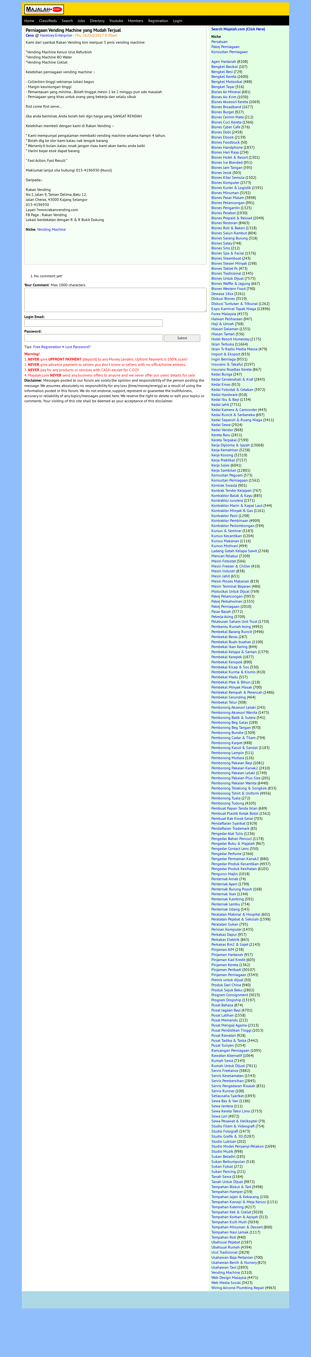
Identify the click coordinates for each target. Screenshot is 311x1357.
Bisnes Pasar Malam (227, 197)
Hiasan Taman (223, 333)
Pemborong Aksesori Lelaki (233, 707)
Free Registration (47, 346)
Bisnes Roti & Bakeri (228, 227)
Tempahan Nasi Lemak (230, 1232)
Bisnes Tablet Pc (224, 268)
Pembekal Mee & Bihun (231, 682)
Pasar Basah (221, 611)
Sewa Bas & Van (224, 1100)
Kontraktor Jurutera (227, 500)
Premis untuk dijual (227, 979)
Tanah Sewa (221, 1176)
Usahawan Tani (223, 1267)
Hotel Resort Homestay (230, 339)
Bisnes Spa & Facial (227, 253)
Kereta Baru (220, 434)
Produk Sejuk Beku (226, 989)
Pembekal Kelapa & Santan (234, 651)
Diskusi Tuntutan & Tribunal (234, 303)
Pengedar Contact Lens (230, 848)
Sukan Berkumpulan (228, 1161)
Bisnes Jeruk (221, 172)
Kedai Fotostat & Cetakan (232, 389)
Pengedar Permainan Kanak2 (235, 858)
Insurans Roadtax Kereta (231, 369)
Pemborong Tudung (227, 803)
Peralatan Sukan (224, 924)
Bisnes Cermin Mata (227, 117)
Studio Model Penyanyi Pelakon (237, 1146)
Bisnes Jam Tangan (226, 167)
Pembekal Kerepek (226, 656)
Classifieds (48, 20)
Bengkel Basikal (224, 66)
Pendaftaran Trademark (230, 828)
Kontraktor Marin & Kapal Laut (236, 505)
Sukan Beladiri (223, 1156)
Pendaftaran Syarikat (228, 823)
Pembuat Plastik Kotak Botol (235, 813)
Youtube (116, 20)
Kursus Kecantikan (226, 535)
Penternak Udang (225, 909)
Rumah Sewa (222, 1060)
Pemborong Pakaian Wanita (234, 783)
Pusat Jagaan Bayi (226, 1010)
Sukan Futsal (222, 1166)
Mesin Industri (223, 570)
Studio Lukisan (223, 1141)
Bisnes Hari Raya (225, 152)
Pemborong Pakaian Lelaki (233, 772)
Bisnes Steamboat (226, 258)
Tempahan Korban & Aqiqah (234, 1216)
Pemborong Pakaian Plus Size (235, 777)
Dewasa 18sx (222, 293)
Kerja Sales (220, 465)
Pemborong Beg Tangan (231, 727)
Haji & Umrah (222, 323)
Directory (97, 20)
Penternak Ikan (223, 893)
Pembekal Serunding (228, 697)
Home (29, 20)
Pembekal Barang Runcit (231, 631)
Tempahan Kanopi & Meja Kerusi (238, 1201)
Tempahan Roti (223, 1237)
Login (177, 20)
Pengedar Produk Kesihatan (234, 868)
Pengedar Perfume (226, 853)
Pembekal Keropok (226, 661)
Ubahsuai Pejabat (225, 1242)
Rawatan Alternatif (226, 1055)
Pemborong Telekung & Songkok (239, 788)
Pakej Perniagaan (225, 46)
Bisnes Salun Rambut (229, 232)
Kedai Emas (221, 384)
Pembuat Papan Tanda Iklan (234, 808)
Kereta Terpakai (224, 439)
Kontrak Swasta (224, 485)
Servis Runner (222, 1090)
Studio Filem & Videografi (233, 1126)
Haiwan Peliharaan (226, 318)
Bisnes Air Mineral (226, 91)
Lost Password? (78, 346)
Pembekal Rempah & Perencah (236, 692)
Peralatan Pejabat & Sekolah (235, 919)
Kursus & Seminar (226, 530)
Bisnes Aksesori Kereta (229, 101)
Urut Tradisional (224, 1252)
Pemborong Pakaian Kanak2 (234, 767)
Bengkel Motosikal (226, 81)
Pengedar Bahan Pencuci (231, 838)
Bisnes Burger (222, 111)
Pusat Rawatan (223, 1035)
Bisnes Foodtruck (225, 142)
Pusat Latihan (222, 1015)
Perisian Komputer (226, 929)
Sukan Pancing (223, 1171)
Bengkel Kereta (223, 76)
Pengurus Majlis (224, 873)
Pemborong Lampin (227, 752)
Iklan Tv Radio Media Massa (234, 348)
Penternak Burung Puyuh (231, 889)
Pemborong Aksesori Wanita (234, 712)
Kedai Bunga (221, 374)
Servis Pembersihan (227, 1080)
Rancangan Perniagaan (230, 1050)
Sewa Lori (219, 1116)
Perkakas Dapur (224, 934)
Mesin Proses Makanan (230, 581)
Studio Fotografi (224, 1131)
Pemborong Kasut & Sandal (234, 747)
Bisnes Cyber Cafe (225, 126)
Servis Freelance (224, 1070)
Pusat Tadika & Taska (228, 1040)
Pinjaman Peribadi (226, 969)
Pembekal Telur (224, 702)
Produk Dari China (226, 984)
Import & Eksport (225, 354)
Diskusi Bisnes (223, 298)
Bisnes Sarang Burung (229, 238)
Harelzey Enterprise (56, 35)
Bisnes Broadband (226, 106)
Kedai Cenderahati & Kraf (232, 379)
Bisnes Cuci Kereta (226, 122)
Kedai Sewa (221, 424)
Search (67, 20)
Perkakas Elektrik (225, 939)
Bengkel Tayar (222, 86)
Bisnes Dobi (221, 132)
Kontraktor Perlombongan (232, 525)
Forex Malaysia (223, 313)
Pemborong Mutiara (227, 757)
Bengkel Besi (222, 71)
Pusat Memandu (224, 1020)
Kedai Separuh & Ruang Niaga (236, 419)
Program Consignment (229, 994)
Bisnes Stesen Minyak (229, 263)
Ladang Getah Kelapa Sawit (234, 550)
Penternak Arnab (224, 878)
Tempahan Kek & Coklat (231, 1211)
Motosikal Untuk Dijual (230, 591)
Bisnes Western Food (228, 288)
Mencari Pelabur (224, 555)
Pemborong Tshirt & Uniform (235, 793)
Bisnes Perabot (223, 212)
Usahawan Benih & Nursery (234, 1262)
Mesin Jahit (220, 576)
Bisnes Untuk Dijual (227, 278)
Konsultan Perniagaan (229, 51)
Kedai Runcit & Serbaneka (233, 414)
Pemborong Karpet (226, 742)
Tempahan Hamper (227, 1191)
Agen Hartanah (223, 61)
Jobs (81, 20)
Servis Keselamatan (227, 1075)
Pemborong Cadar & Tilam (233, 737)
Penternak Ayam (224, 883)
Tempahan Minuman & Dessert (237, 1227)
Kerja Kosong (222, 454)
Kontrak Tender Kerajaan (231, 490)
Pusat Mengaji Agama (229, 1025)
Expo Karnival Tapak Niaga (233, 308)
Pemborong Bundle (227, 732)
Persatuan (219, 41)
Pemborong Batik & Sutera (233, 717)
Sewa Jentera (222, 1105)
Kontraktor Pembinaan (229, 520)
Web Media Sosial (226, 1282)
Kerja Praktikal (223, 460)
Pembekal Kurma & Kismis (233, 671)
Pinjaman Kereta (224, 964)
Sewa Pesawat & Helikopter (234, 1120)
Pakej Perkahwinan (226, 601)
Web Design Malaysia (228, 1277)
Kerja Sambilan (223, 470)
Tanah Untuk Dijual (227, 1181)
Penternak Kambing (227, 898)
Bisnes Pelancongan (228, 202)
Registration (158, 20)
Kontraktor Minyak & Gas (232, 510)
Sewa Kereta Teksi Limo (230, 1111)
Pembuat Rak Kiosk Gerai (232, 818)
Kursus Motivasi (224, 545)
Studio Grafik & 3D (227, 1136)
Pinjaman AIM (222, 949)
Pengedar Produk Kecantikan (235, 863)
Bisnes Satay (221, 243)
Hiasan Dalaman (225, 328)
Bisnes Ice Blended (227, 162)
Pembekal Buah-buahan (231, 641)
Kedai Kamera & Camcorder (234, 409)
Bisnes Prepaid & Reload (231, 217)
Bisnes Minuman (225, 192)
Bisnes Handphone (227, 147)
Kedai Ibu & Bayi (225, 399)
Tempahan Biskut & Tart (231, 1186)
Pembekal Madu (224, 676)
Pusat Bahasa (222, 1005)
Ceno (30, 35)
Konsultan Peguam (227, 475)
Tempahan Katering (227, 1206)
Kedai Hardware (224, 394)
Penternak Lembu (225, 904)
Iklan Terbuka (222, 344)
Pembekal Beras (224, 636)
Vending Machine (51, 229)
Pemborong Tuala (226, 798)
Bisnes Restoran (224, 222)
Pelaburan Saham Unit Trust (234, 621)
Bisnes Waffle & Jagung (230, 283)
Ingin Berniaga (223, 359)
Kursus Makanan (225, 540)
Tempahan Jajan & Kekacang (235, 1196)
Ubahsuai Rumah (225, 1247)
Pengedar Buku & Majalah (233, 843)
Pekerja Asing (222, 616)
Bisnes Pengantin (225, 207)
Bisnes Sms (220, 248)
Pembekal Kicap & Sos (230, 667)
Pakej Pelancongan (227, 596)
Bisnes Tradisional (226, 273)
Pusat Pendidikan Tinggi (231, 1030)
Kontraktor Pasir (224, 515)
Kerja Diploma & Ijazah (230, 445)
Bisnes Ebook (222, 137)
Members (135, 20)
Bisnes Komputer (225, 182)
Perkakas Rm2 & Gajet (229, 944)
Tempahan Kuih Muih (229, 1221)
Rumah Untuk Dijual (228, 1065)
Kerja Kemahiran (224, 449)
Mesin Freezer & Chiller (230, 566)
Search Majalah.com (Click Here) (238, 29)
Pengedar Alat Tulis (227, 833)
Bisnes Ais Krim (223, 96)
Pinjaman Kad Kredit (228, 959)
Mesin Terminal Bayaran (231, 586)
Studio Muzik (222, 1151)
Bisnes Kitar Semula (227, 177)
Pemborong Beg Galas (229, 722)
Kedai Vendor (222, 429)
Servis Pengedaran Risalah (233, 1085)
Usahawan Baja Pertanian (232, 1257)
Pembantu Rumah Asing (231, 626)
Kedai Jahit (220, 404)
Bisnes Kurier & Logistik (231, 187)
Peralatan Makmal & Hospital (235, 914)
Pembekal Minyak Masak (231, 687)
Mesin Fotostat (223, 561)
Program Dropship (226, 999)
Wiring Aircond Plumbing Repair (237, 1287)
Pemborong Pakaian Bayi (231, 762)
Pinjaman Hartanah (227, 954)
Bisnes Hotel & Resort (229, 157)
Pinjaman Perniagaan (228, 974)
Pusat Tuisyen (222, 1045)
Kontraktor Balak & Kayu (231, 495)
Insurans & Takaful (227, 364)
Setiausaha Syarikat (227, 1095)
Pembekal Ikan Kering (229, 646)
